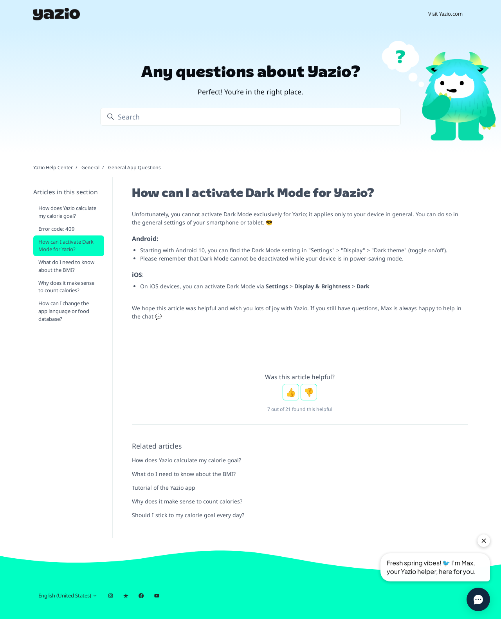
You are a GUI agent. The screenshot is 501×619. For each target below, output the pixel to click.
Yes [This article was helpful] (291, 392)
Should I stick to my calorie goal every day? (188, 515)
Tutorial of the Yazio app (163, 487)
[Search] (250, 117)
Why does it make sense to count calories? (187, 501)
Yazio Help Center (53, 167)
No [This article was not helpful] (309, 392)
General (90, 167)
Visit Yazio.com (445, 13)
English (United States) (67, 595)
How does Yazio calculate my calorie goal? (186, 460)
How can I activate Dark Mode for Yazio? (66, 245)
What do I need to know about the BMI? (184, 474)
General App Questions (134, 167)
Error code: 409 (56, 228)
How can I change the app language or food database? (63, 311)
